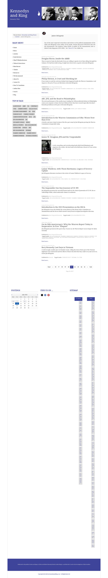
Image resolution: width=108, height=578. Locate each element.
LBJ (26, 119)
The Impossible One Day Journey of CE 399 (60, 188)
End (91, 267)
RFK (30, 127)
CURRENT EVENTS (22, 108)
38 (62, 267)
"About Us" (71, 48)
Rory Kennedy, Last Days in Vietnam (57, 247)
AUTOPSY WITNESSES (88, 68)
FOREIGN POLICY (17, 114)
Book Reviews (17, 57)
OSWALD (24, 127)
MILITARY (81, 159)
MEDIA (28, 122)
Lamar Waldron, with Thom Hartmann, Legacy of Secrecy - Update (67, 170)
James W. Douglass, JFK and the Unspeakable (61, 137)
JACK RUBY (56, 237)
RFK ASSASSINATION (18, 130)
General (51, 257)
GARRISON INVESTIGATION (20, 116)
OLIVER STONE (17, 127)
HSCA (30, 116)
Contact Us (16, 82)
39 (65, 267)
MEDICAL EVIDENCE (18, 125)
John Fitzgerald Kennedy (55, 66)
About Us (16, 79)
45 (84, 267)
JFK (34, 116)
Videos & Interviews (19, 63)
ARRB (24, 106)
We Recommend (18, 76)
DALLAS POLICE (33, 108)
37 (58, 267)
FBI (29, 111)
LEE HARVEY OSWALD (18, 122)
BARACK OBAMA (82, 108)
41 (71, 267)
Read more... (45, 72)
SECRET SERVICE (91, 198)
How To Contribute (18, 85)
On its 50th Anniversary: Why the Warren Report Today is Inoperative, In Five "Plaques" (67, 225)
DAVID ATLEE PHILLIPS (48, 238)
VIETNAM (28, 130)
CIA (28, 106)
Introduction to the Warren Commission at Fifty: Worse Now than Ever (68, 119)
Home (15, 47)
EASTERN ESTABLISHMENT (20, 111)
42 (75, 267)
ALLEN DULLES (17, 106)
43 (78, 267)
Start (49, 267)
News (15, 50)
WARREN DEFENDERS (18, 135)
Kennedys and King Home (29, 35)
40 (68, 267)
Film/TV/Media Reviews (20, 60)
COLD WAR (73, 159)
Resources (16, 72)
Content (17, 36)
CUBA (14, 108)
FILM (33, 111)
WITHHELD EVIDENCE (31, 135)
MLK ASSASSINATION (30, 125)
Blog (14, 95)
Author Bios (16, 88)
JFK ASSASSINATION (18, 119)
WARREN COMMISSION (19, 133)
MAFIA (66, 179)
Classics (15, 69)
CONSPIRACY (34, 106)
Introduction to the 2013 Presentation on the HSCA (63, 207)
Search (15, 91)
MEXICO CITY (50, 89)
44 (81, 267)
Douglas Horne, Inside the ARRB (55, 59)
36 (55, 267)
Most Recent (16, 66)
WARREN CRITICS (31, 133)
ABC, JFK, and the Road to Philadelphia (58, 99)
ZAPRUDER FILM (61, 69)
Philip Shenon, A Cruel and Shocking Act (59, 79)
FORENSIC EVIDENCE (29, 114)
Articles (15, 54)
